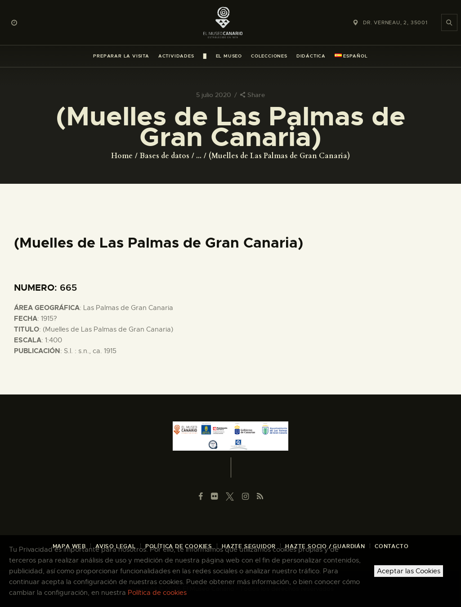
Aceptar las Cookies (408, 571)
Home (122, 156)
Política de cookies (157, 593)
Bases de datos (164, 156)
